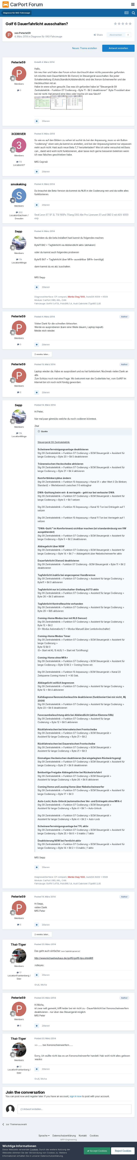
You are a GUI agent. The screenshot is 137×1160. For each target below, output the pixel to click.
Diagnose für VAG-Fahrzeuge (46, 36)
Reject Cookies (122, 1150)
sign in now (76, 1096)
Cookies (94, 1135)
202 (19, 212)
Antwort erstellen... (32, 1109)
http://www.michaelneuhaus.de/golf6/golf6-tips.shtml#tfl (63, 958)
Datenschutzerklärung (64, 1135)
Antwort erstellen (118, 48)
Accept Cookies (97, 1150)
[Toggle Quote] (39, 431)
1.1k (19, 259)
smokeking (18, 184)
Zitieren (46, 121)
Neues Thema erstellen (84, 48)
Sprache (44, 1135)
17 (19, 972)
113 (19, 161)
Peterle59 (25, 33)
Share (98, 35)
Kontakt (83, 1135)
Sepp (18, 231)
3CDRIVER (18, 134)
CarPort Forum (22, 4)
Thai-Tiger (18, 944)
